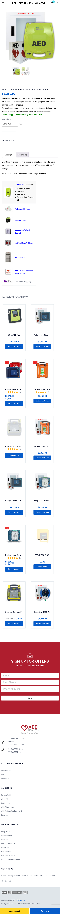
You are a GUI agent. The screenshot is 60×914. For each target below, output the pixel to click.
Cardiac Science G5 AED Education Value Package (42, 446)
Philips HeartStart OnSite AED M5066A (14, 555)
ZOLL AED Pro (14, 335)
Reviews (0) (22, 155)
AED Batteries (6, 836)
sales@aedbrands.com (46, 876)
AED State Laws (7, 807)
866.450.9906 (13, 749)
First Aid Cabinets (8, 855)
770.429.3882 (13, 752)
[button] (52, 3)
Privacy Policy (22, 904)
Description (10, 155)
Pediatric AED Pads (22, 209)
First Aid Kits (6, 852)
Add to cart (14, 911)
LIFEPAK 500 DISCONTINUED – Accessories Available (42, 555)
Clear (20, 124)
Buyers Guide (6, 795)
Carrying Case (20, 220)
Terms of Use (34, 904)
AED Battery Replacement (11, 811)
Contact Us (5, 803)
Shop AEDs (5, 832)
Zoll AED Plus (20, 184)
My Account (6, 771)
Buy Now (45, 911)
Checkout (5, 779)
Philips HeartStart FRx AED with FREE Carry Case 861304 (14, 389)
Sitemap (4, 815)
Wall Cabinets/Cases (9, 844)
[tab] (9, 154)
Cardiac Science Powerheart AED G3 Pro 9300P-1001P (14, 612)
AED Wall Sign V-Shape (24, 243)
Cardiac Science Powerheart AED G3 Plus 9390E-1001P (14, 446)
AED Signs (5, 848)
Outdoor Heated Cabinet (10, 859)
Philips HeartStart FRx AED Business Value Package (14, 501)
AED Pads (5, 840)
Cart (3, 775)
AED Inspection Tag (22, 257)
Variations (6, 119)
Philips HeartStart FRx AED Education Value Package (42, 335)
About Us (4, 799)
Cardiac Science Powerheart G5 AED (42, 389)
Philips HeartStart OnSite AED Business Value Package (42, 501)
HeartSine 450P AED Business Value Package (42, 612)
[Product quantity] (9, 134)
